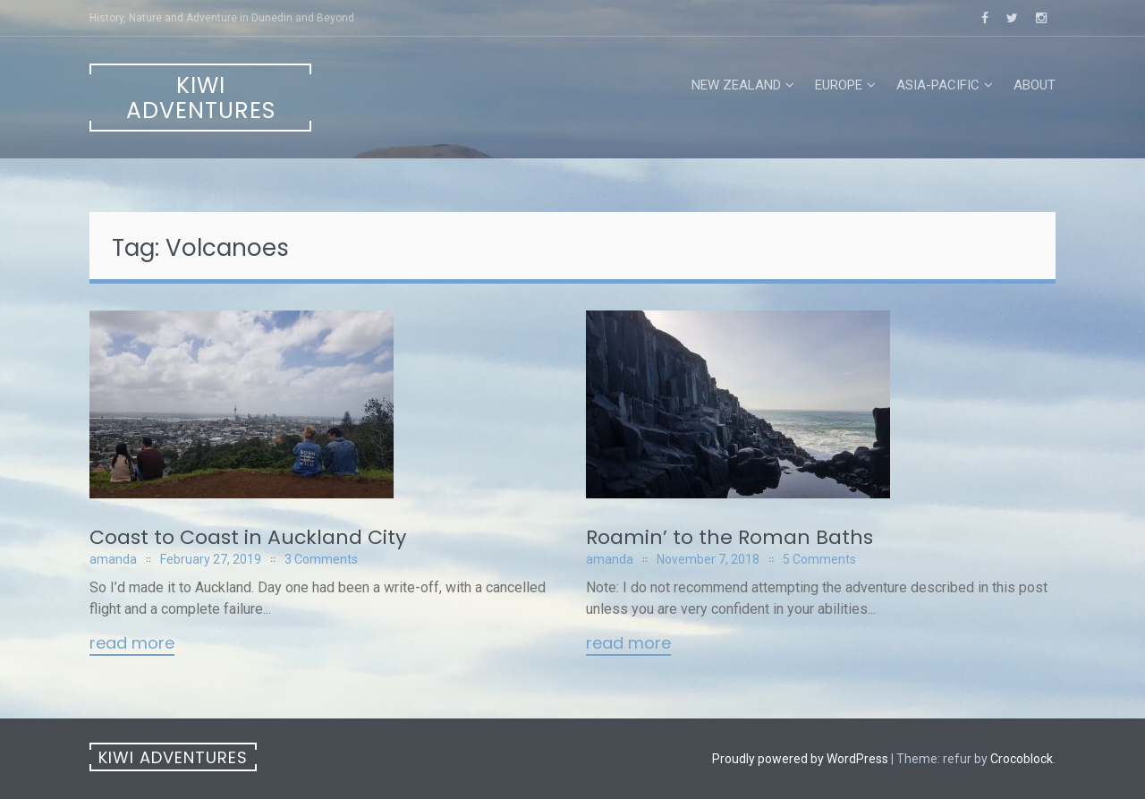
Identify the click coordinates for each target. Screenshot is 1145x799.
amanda (113, 559)
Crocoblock (1021, 759)
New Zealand (736, 85)
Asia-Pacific (938, 85)
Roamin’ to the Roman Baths (729, 537)
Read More (131, 644)
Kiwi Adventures (201, 98)
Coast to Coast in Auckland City (247, 537)
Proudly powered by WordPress (800, 759)
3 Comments (321, 559)
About (1035, 85)
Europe (838, 85)
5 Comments (819, 559)
